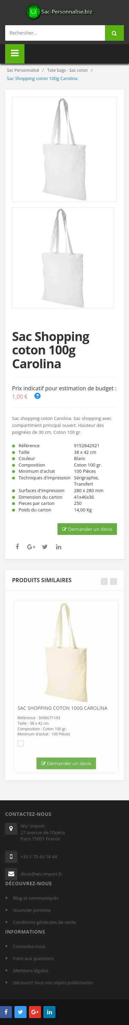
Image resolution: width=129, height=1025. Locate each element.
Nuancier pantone (32, 910)
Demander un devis (87, 529)
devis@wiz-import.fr (41, 874)
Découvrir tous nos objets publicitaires (53, 982)
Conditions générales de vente (44, 922)
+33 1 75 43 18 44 (39, 856)
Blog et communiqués (35, 898)
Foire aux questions (33, 958)
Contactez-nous (29, 946)
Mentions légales (30, 970)
